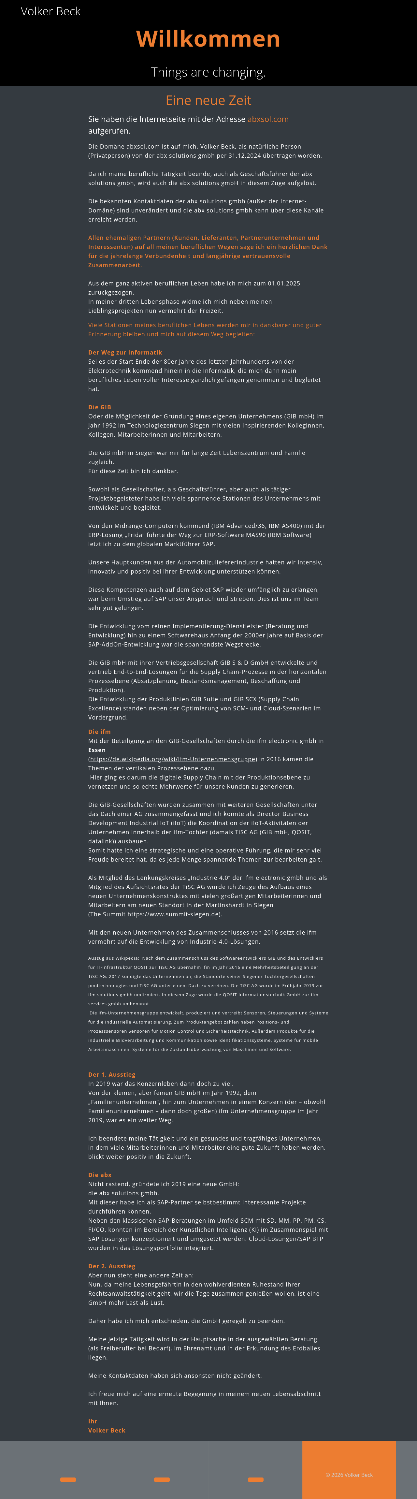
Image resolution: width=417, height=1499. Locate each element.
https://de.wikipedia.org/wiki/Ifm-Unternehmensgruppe (172, 744)
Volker (50, 11)
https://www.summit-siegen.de (173, 899)
